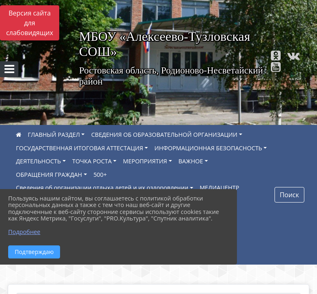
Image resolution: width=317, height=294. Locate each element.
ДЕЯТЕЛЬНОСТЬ (38, 161)
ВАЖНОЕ (191, 161)
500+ (100, 174)
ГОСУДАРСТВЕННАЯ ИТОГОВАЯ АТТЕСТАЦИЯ (79, 148)
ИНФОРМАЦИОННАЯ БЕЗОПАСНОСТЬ (208, 148)
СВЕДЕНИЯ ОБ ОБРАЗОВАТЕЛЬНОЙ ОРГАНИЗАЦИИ (164, 134)
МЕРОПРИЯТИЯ (145, 161)
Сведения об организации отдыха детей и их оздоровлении (102, 188)
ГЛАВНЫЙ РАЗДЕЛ (54, 134)
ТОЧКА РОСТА (92, 161)
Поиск (289, 194)
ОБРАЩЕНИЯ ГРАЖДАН (49, 174)
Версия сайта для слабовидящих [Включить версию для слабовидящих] (29, 23)
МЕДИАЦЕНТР (219, 188)
